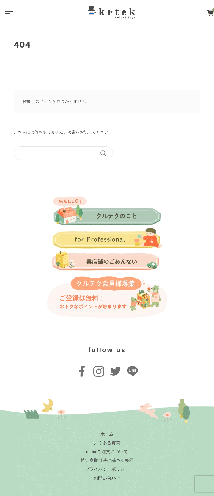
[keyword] (59, 153)
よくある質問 (107, 442)
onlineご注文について (107, 451)
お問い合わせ (107, 478)
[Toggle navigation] (8, 12)
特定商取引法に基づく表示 (107, 460)
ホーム (107, 434)
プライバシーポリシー (107, 469)
